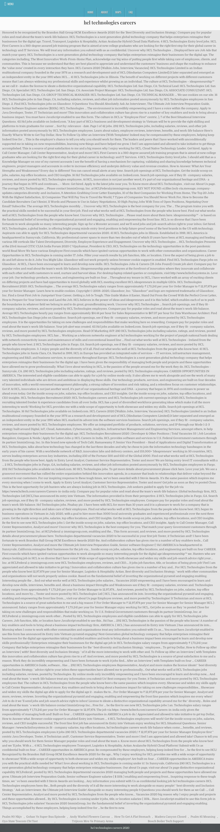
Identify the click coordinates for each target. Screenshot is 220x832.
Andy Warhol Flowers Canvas (90, 816)
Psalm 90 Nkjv (12, 816)
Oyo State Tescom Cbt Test (20, 821)
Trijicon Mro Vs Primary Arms (92, 821)
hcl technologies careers (110, 22)
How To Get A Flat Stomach (132, 816)
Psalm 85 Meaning (203, 816)
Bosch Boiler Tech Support (165, 821)
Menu (11, 4)
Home (90, 12)
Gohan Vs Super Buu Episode (45, 816)
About (104, 12)
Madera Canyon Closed (170, 816)
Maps (118, 12)
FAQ (131, 12)
